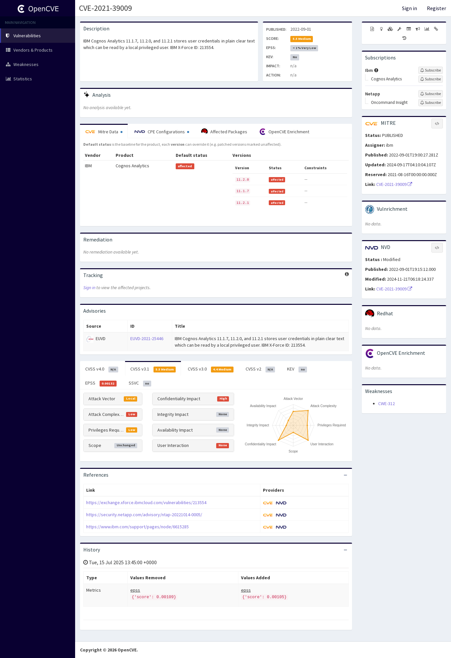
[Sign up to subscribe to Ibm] (430, 70)
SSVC (140, 383)
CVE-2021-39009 (105, 8)
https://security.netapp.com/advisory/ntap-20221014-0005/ (144, 515)
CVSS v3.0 (211, 369)
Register (436, 8)
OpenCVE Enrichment (284, 131)
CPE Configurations (162, 132)
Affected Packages (224, 131)
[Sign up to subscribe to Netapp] (430, 93)
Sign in (409, 8)
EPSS (101, 383)
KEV (297, 369)
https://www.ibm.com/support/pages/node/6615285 (137, 527)
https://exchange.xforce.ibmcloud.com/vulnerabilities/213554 (146, 502)
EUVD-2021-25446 (146, 338)
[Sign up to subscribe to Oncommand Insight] (430, 102)
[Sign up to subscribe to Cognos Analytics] (430, 79)
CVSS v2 (260, 369)
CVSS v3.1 (153, 369)
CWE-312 (386, 403)
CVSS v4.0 (101, 369)
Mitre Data (103, 132)
